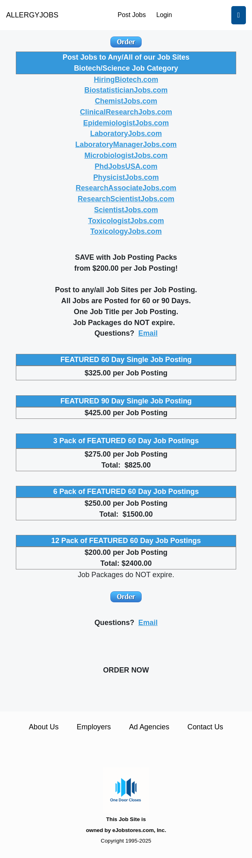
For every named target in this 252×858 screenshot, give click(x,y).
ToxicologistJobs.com (126, 221)
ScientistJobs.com (126, 210)
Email (148, 333)
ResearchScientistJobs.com (126, 199)
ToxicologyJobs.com (126, 231)
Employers (94, 727)
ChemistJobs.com (126, 101)
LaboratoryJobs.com (126, 133)
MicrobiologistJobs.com (126, 155)
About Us (43, 727)
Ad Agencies (149, 727)
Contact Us (205, 727)
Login (164, 14)
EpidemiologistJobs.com (126, 123)
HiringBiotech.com (126, 79)
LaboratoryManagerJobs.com (126, 144)
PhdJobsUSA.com (126, 166)
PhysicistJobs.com (126, 177)
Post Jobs (132, 14)
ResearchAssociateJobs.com (126, 188)
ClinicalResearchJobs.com (126, 112)
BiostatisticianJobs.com (126, 90)
